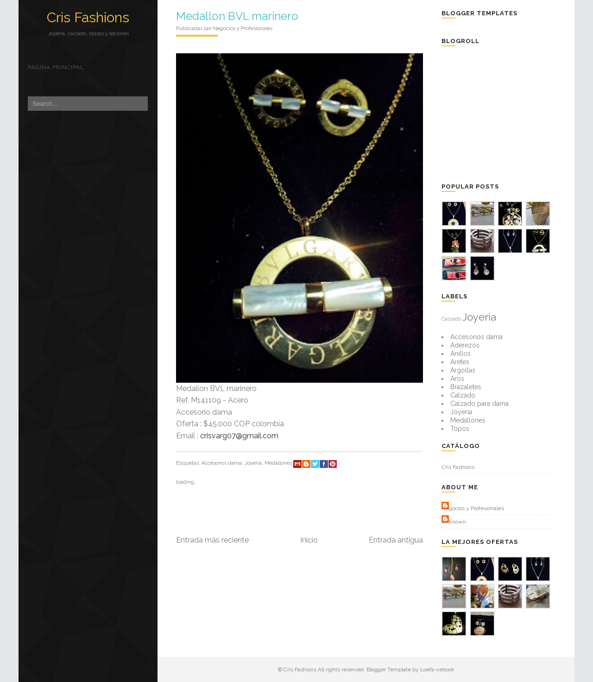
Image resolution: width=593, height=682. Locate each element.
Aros (457, 378)
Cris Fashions (88, 17)
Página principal (56, 67)
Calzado (451, 319)
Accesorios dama (222, 463)
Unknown (454, 521)
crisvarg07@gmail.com (239, 435)
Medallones (278, 463)
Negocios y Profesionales (473, 508)
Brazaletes (465, 387)
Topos (459, 428)
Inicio (309, 540)
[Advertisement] (511, 113)
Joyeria (253, 463)
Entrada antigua (396, 540)
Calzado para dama (479, 403)
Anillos (460, 353)
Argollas (462, 370)
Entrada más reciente (212, 540)
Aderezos (464, 345)
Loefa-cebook (437, 669)
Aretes (459, 362)
